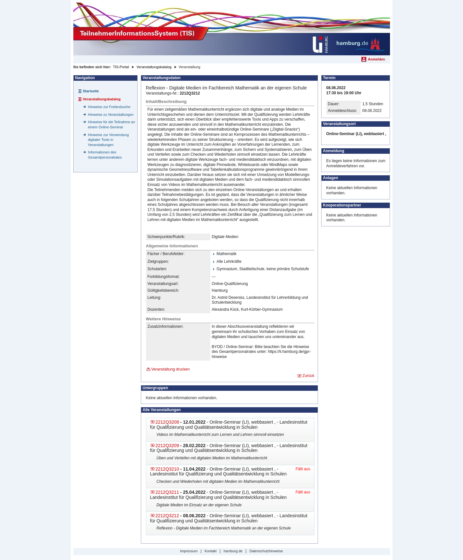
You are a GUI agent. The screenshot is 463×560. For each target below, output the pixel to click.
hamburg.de (232, 551)
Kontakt (210, 551)
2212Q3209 (167, 445)
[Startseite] (231, 29)
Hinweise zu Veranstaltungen (111, 114)
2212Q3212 (167, 515)
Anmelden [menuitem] (376, 59)
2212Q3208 (167, 422)
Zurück (308, 375)
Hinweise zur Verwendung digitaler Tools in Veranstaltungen (108, 140)
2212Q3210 (167, 469)
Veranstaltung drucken (170, 369)
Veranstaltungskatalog (102, 99)
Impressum (188, 551)
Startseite (91, 91)
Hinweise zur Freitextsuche (109, 107)
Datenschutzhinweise (266, 551)
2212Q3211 (167, 492)
